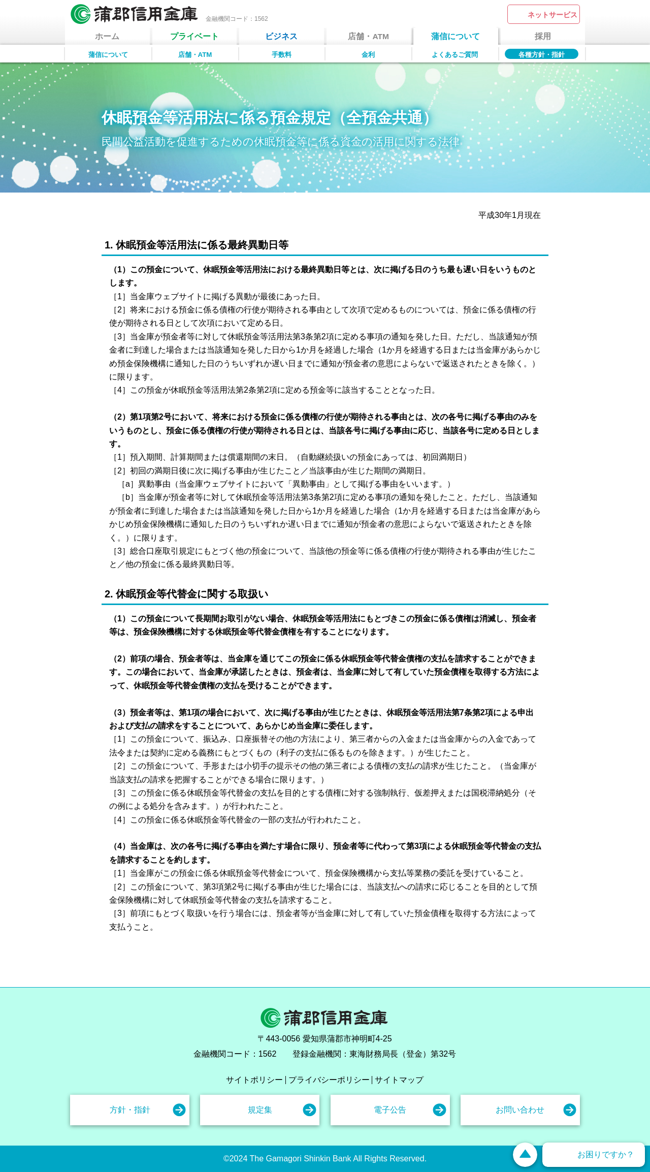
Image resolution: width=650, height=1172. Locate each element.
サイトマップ (399, 1080)
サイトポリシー (254, 1080)
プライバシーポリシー (329, 1080)
